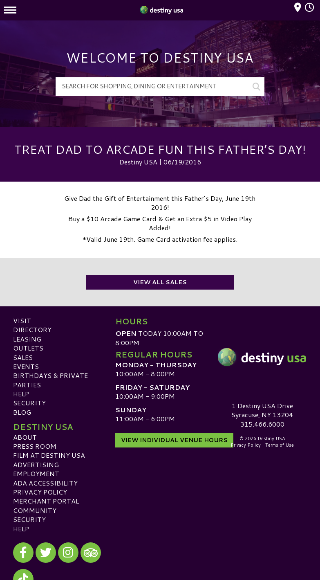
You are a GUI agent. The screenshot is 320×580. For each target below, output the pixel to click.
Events (26, 366)
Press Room (34, 446)
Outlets (28, 348)
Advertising (36, 464)
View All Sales (160, 282)
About (25, 437)
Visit (22, 320)
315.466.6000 (262, 424)
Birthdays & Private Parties (50, 380)
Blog (22, 412)
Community (34, 510)
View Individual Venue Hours (174, 440)
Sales (23, 357)
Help (21, 393)
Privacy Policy (40, 492)
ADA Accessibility (45, 483)
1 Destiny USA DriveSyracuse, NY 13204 (262, 410)
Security (29, 402)
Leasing (27, 339)
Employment (36, 473)
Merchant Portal (46, 501)
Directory (32, 329)
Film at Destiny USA (49, 455)
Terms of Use (279, 445)
